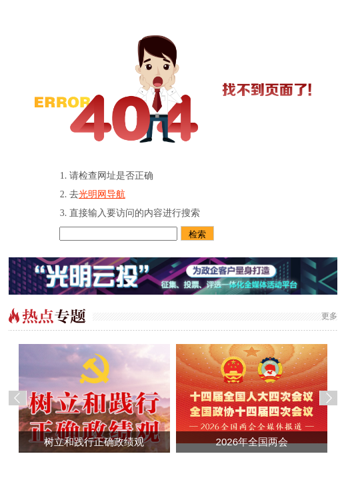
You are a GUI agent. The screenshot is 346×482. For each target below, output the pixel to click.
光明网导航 (102, 194)
